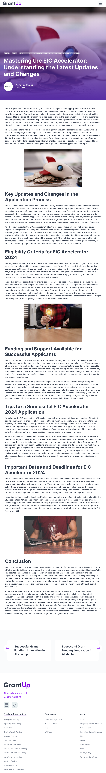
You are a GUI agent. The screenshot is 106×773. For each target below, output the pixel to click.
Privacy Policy (85, 753)
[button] (100, 3)
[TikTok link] (15, 705)
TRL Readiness (51, 724)
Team (82, 719)
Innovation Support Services (91, 732)
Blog (14, 53)
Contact (83, 740)
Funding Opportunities (15, 714)
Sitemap (83, 749)
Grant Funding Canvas (53, 719)
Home (7, 53)
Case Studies (85, 744)
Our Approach (85, 728)
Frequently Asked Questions (91, 724)
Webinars (48, 732)
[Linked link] (6, 705)
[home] (12, 4)
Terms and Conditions (88, 757)
